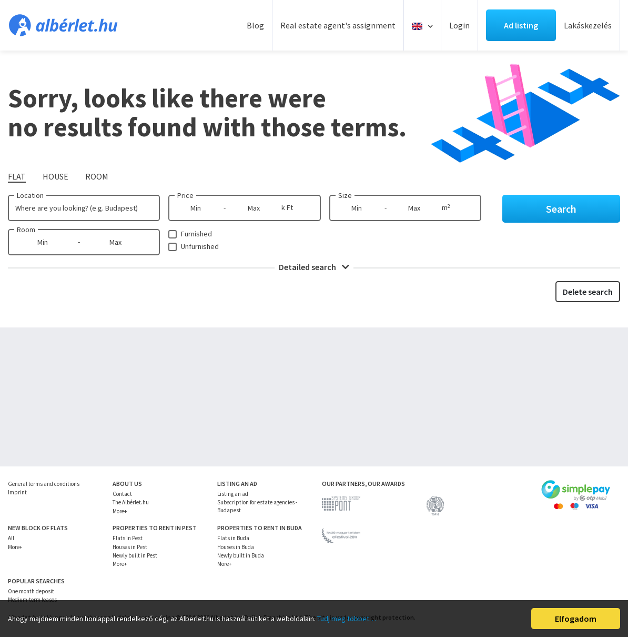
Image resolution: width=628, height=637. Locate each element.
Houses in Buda (235, 547)
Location (30, 195)
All (11, 538)
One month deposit (31, 591)
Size (345, 195)
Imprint (17, 492)
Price (185, 195)
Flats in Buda (233, 538)
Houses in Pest (130, 547)
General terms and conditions (43, 483)
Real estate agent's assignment (338, 25)
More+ (120, 511)
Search (561, 208)
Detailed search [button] (314, 267)
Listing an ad (232, 493)
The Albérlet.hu (131, 502)
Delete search (588, 291)
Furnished (196, 233)
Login (459, 25)
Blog (255, 25)
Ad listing (521, 25)
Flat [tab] (17, 176)
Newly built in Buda (240, 555)
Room (26, 229)
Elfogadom (575, 618)
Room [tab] (96, 176)
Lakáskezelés (588, 25)
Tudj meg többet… (346, 618)
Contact (122, 493)
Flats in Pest (128, 538)
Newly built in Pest (135, 555)
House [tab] (55, 176)
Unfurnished (200, 246)
